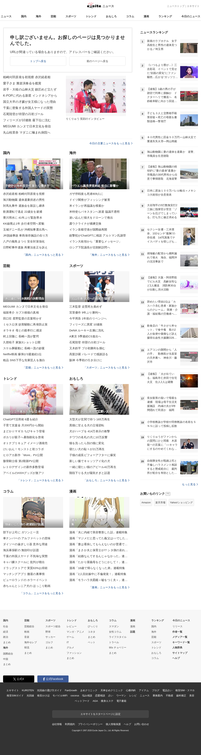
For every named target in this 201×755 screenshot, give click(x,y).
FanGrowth (71, 690)
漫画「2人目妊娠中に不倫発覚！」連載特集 (97, 574)
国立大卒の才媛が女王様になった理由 (29, 101)
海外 (38, 16)
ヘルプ (176, 658)
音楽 (26, 637)
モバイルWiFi (60, 695)
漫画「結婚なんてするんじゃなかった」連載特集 (99, 556)
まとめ (7, 642)
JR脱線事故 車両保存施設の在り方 (25, 235)
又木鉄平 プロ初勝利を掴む (87, 348)
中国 (5, 659)
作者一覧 (177, 631)
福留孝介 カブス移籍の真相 (21, 312)
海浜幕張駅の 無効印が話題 (21, 550)
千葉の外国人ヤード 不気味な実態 (25, 556)
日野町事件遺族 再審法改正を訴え (25, 247)
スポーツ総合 (52, 626)
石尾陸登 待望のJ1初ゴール (87, 342)
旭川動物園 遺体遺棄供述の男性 (24, 199)
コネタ (91, 631)
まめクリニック (88, 690)
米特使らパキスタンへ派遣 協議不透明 (94, 211)
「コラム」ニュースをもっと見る (41, 593)
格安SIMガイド (15, 695)
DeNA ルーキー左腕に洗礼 (86, 330)
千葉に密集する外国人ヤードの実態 (28, 108)
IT (68, 642)
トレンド (91, 16)
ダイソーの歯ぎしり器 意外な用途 (25, 544)
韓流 (26, 647)
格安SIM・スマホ (185, 690)
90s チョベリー (117, 647)
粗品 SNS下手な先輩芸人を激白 (24, 360)
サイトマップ (179, 652)
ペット (91, 642)
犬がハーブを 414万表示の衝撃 (89, 431)
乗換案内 (157, 695)
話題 (132, 631)
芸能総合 (29, 626)
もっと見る (190, 484)
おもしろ (111, 16)
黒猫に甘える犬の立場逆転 (86, 425)
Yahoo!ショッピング (181, 502)
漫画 (146, 16)
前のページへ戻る (97, 61)
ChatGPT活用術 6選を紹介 (20, 419)
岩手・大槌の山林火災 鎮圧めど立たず (30, 89)
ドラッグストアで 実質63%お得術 (25, 568)
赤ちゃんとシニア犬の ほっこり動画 (26, 585)
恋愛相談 (100, 695)
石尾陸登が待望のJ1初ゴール (23, 114)
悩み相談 (87, 695)
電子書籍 (121, 700)
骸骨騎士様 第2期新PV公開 (21, 461)
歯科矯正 (181, 695)
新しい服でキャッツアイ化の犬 (89, 461)
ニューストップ (175, 6)
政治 (5, 637)
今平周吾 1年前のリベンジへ (88, 318)
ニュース (6, 16)
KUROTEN (28, 690)
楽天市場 (160, 502)
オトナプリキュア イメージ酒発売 (25, 443)
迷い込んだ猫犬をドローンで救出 (91, 217)
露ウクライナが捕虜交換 (85, 223)
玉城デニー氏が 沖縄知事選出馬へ (25, 229)
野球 (47, 631)
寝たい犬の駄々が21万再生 (87, 449)
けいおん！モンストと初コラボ (23, 449)
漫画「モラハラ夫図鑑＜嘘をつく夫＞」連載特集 (99, 580)
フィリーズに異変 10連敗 (85, 324)
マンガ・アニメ (75, 631)
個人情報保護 (113, 724)
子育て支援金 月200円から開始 (23, 425)
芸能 (53, 16)
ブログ (155, 690)
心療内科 (131, 690)
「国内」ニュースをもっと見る (43, 254)
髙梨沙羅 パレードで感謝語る (88, 354)
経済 (5, 631)
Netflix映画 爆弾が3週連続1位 (22, 354)
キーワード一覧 (181, 642)
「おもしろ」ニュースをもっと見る (106, 480)
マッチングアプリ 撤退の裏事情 (24, 574)
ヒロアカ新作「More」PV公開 (23, 455)
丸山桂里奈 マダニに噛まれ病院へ (26, 132)
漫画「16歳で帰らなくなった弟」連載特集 (97, 568)
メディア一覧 (179, 637)
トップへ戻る (38, 61)
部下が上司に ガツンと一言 (21, 532)
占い (110, 695)
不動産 (169, 695)
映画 (26, 631)
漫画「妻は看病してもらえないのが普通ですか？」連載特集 (99, 544)
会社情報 (57, 724)
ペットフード (82, 700)
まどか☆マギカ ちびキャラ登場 (24, 431)
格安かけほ (43, 695)
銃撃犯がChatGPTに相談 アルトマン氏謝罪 (97, 235)
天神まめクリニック (111, 690)
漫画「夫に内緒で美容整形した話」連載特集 (98, 532)
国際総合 (8, 653)
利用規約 (70, 724)
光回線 (30, 695)
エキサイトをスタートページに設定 (100, 714)
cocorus (74, 695)
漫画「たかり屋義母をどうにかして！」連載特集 (99, 562)
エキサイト (193, 6)
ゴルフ (49, 642)
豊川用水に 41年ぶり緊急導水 (22, 217)
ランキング (165, 16)
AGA (95, 700)
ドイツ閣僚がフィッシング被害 (89, 199)
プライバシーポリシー (90, 724)
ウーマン (121, 695)
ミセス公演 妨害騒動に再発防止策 (25, 324)
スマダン (114, 626)
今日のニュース (190, 16)
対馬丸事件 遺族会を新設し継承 (24, 205)
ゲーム (70, 637)
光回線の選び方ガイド (49, 690)
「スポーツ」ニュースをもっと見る (106, 367)
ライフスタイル (117, 637)
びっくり (93, 626)
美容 (191, 695)
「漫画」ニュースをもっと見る (109, 587)
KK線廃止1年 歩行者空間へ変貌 (23, 223)
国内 (23, 16)
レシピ (133, 695)
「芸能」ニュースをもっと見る (43, 367)
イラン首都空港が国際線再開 (88, 229)
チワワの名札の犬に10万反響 (88, 437)
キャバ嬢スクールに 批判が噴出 (24, 562)
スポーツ (70, 16)
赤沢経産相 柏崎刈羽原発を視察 (24, 193)
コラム (130, 16)
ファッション (74, 652)
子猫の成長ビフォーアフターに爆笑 (92, 455)
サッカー (50, 637)
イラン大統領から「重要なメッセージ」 (95, 241)
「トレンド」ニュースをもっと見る (40, 480)
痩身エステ (107, 700)
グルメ (70, 647)
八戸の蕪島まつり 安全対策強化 (24, 241)
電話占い (167, 690)
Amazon (146, 502)
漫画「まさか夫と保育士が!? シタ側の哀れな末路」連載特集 (99, 550)
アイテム (144, 690)
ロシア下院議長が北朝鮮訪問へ (89, 247)
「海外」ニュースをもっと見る (109, 254)
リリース (178, 626)
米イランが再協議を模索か (86, 205)
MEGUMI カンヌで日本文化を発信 (27, 126)
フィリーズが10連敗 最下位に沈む (27, 120)
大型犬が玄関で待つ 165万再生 (89, 419)
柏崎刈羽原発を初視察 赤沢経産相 (26, 77)
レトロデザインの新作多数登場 (23, 467)
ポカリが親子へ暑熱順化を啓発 (23, 437)
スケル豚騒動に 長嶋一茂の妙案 (24, 348)
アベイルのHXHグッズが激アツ (23, 473)
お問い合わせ (141, 724)
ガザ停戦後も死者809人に (86, 193)
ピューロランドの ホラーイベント (25, 580)
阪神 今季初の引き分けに (85, 360)
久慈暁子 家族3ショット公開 (21, 342)
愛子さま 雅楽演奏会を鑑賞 (22, 83)
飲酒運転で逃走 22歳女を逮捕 (22, 211)
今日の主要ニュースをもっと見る (110, 143)
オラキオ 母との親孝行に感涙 (22, 330)
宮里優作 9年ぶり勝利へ (85, 312)
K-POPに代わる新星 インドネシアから (30, 95)
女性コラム (115, 631)
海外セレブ (30, 642)
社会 (5, 626)
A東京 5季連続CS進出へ (85, 336)
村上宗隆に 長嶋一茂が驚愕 (21, 336)
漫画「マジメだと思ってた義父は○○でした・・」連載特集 (99, 538)
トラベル (114, 642)
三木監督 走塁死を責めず (85, 306)
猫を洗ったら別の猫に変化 (86, 443)
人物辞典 (177, 647)
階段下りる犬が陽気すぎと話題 (89, 473)
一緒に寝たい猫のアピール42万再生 (92, 467)
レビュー (72, 626)
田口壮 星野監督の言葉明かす (22, 318)
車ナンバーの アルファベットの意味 (26, 538)
